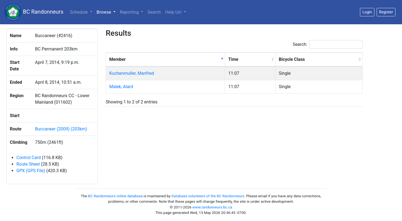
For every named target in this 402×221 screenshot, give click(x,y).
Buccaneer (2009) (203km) (61, 129)
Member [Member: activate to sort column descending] (117, 59)
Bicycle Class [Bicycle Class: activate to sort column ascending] (292, 59)
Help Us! (173, 12)
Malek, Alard (121, 86)
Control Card (28, 157)
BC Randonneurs (33, 12)
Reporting (130, 12)
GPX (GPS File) (30, 170)
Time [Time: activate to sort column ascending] (233, 59)
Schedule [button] (79, 12)
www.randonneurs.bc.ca (212, 207)
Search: (328, 44)
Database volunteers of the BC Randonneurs (208, 196)
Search (154, 12)
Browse (107, 12)
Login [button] (367, 12)
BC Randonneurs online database (115, 196)
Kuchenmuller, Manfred (131, 73)
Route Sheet (28, 164)
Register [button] (386, 12)
